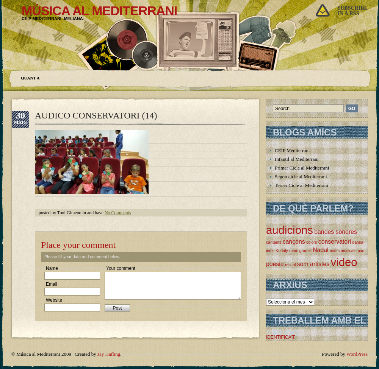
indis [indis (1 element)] (270, 250)
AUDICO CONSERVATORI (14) (96, 115)
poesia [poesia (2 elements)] (275, 264)
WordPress (357, 354)
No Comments (118, 212)
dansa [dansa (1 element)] (357, 242)
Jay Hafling (108, 354)
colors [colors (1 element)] (311, 242)
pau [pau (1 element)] (361, 250)
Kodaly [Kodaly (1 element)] (282, 250)
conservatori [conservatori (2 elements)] (334, 241)
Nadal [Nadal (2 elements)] (320, 250)
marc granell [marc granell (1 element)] (300, 250)
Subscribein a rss (353, 10)
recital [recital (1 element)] (290, 264)
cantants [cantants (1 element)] (273, 242)
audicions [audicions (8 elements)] (289, 230)
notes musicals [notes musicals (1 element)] (343, 250)
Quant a (30, 78)
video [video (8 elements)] (343, 262)
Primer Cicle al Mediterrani (302, 168)
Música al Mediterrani (99, 10)
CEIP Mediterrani (292, 150)
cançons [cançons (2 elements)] (294, 241)
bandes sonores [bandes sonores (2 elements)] (335, 232)
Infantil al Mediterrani (297, 159)
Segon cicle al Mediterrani (301, 176)
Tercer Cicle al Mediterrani (301, 185)
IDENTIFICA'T (280, 337)
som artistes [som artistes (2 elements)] (313, 264)
